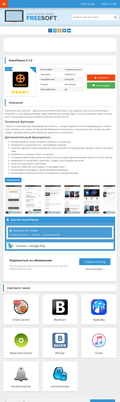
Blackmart (60, 319)
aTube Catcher (21, 319)
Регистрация (88, 3)
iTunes (99, 353)
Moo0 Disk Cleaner (21, 353)
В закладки (101, 85)
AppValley (99, 319)
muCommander (60, 386)
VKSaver (60, 353)
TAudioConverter (21, 386)
